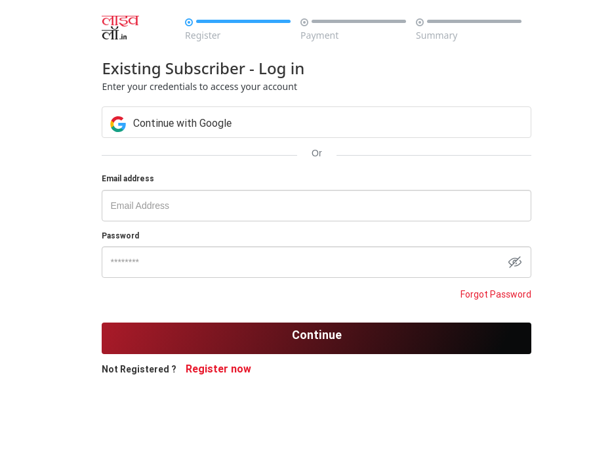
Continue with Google (171, 123)
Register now (218, 368)
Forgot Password (495, 294)
